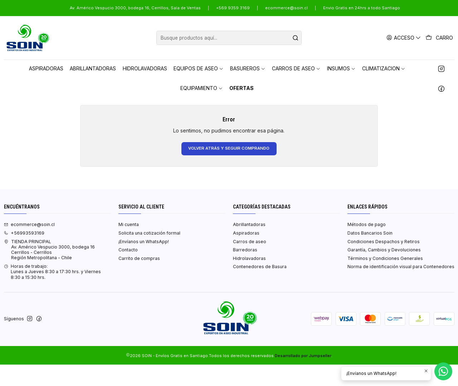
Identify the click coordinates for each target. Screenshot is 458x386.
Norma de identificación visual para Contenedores (400, 288)
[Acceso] (404, 37)
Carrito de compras (139, 279)
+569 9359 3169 (233, 7)
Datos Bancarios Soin (370, 254)
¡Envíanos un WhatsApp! (143, 263)
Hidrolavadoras (249, 279)
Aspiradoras (246, 254)
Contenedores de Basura (260, 288)
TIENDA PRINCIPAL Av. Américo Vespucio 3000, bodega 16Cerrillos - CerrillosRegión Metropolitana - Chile (49, 271)
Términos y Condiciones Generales (385, 279)
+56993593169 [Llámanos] (24, 254)
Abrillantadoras (249, 246)
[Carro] (439, 38)
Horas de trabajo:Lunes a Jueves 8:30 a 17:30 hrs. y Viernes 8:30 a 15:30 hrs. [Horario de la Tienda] (52, 293)
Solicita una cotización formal (149, 254)
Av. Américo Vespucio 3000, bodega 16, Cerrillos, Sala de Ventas (135, 7)
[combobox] (229, 38)
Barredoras (245, 271)
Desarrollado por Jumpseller (303, 377)
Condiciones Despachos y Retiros (383, 263)
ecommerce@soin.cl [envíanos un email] (29, 246)
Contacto (128, 271)
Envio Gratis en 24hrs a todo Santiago (361, 7)
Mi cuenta (128, 246)
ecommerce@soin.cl (286, 7)
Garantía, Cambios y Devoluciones (384, 271)
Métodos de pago (366, 246)
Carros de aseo (249, 263)
